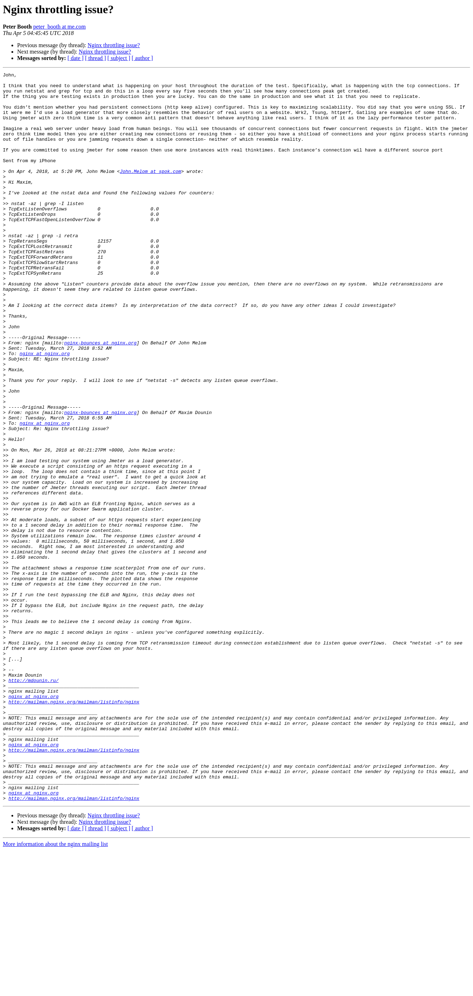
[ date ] (75, 58)
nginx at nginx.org (45, 410)
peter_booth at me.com (59, 27)
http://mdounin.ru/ (34, 802)
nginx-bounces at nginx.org (100, 397)
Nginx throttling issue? (113, 45)
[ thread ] (95, 58)
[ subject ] (118, 58)
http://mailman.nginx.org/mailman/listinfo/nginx (74, 828)
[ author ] (142, 58)
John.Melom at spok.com (150, 191)
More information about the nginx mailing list (55, 990)
